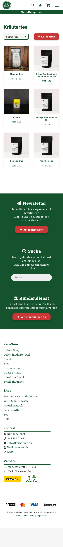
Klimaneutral (12, 466)
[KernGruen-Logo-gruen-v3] (6, 5)
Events (8, 359)
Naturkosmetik (13, 405)
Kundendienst (16, 434)
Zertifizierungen (14, 381)
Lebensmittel (12, 410)
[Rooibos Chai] (16, 151)
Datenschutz (28, 515)
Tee (6, 414)
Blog (6, 363)
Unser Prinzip (12, 372)
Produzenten (12, 368)
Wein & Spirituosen (16, 401)
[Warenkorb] (48, 5)
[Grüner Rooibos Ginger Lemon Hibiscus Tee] (46, 65)
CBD (6, 419)
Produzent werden (18, 447)
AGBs (18, 515)
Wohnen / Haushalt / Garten (21, 396)
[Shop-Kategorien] (31, 12)
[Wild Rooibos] (46, 151)
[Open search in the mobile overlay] (32, 5)
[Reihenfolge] (16, 37)
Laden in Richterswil (17, 354)
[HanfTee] (16, 108)
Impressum (42, 515)
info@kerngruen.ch (19, 443)
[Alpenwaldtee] (16, 65)
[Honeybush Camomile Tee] (46, 108)
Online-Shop (11, 350)
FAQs (10, 451)
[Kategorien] (46, 36)
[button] (57, 5)
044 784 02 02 (15, 438)
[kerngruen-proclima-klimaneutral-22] (31, 479)
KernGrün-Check (14, 377)
